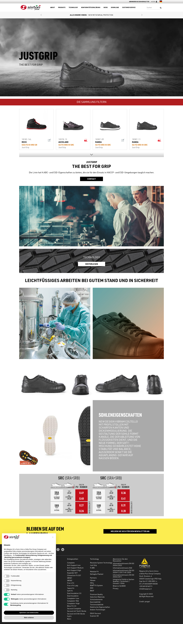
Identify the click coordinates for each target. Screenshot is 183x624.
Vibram (92, 580)
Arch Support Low (74, 565)
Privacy (115, 588)
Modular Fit (94, 571)
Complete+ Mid (73, 601)
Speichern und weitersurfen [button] (28, 612)
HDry (92, 583)
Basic (69, 619)
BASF (92, 590)
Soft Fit (70, 591)
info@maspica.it (145, 589)
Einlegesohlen (72, 559)
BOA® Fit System (96, 585)
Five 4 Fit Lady (72, 585)
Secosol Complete (74, 608)
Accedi (154, 1)
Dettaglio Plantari (96, 574)
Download (115, 7)
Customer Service (129, 7)
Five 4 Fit (70, 583)
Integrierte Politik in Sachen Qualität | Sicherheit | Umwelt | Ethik (123, 581)
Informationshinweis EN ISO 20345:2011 (123, 576)
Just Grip (93, 565)
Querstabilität (95, 602)
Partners (93, 578)
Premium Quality (96, 594)
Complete (71, 563)
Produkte (61, 7)
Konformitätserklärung (90, 7)
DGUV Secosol (95, 613)
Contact (91, 179)
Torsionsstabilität (96, 604)
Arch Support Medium (75, 568)
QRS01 (69, 578)
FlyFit (69, 616)
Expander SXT (72, 573)
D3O (91, 588)
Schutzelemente (96, 599)
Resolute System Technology (101, 563)
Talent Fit (70, 588)
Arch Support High (74, 570)
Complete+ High (73, 603)
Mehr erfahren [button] (29, 617)
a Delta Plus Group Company (150, 573)
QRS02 (69, 580)
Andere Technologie (97, 609)
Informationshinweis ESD (122, 568)
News (106, 7)
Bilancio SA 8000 (119, 586)
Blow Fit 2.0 (71, 606)
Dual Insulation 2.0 (74, 593)
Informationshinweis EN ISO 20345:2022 (123, 564)
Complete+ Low (73, 598)
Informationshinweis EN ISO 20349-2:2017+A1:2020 (123, 571)
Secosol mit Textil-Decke (76, 611)
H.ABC (92, 568)
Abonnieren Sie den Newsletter (139, 1)
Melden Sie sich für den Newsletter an (130, 531)
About (52, 7)
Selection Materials (97, 597)
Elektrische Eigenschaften (100, 607)
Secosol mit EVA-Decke (76, 614)
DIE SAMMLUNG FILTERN (91, 101)
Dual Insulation (72, 596)
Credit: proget (144, 601)
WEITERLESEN (91, 264)
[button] (41, 15)
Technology (73, 7)
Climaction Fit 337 (74, 575)
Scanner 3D (94, 616)
